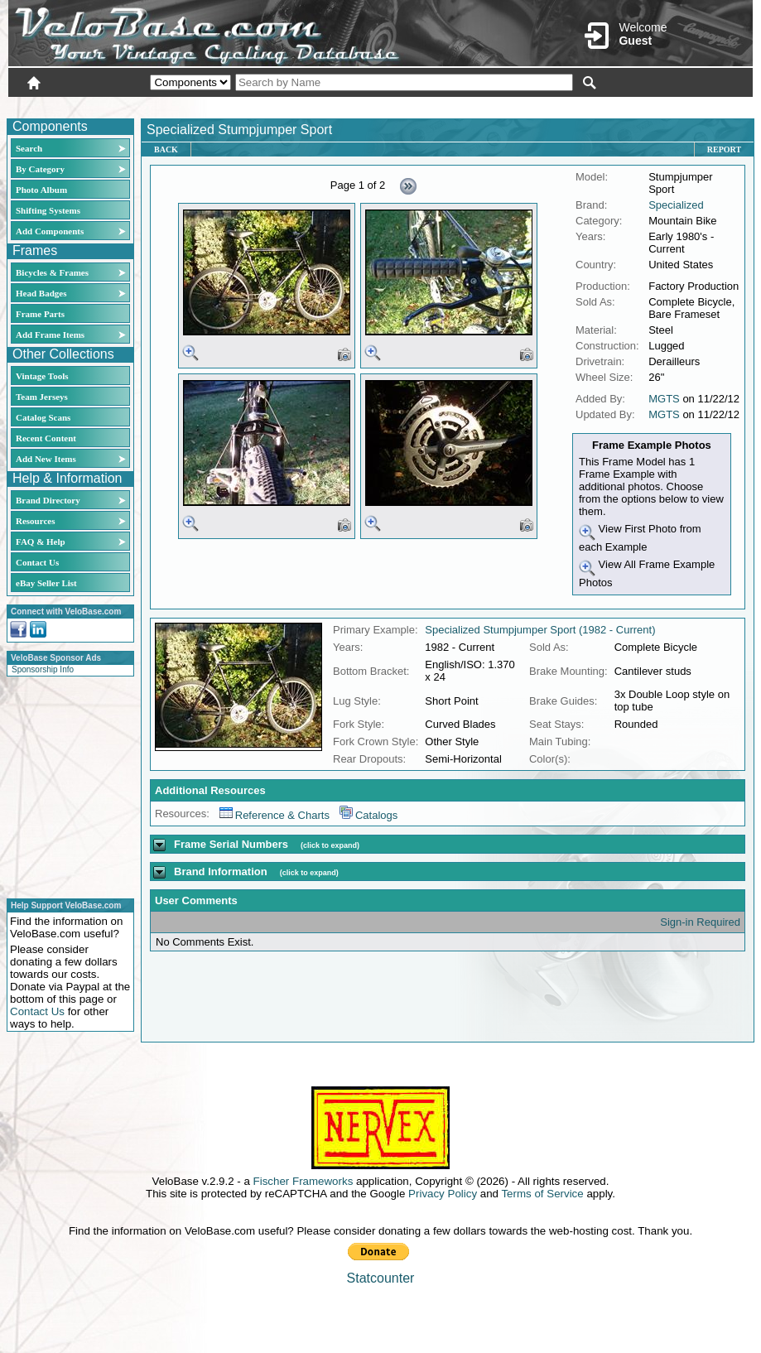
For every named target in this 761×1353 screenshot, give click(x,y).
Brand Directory (48, 500)
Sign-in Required (700, 922)
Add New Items (46, 459)
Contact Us (37, 562)
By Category (40, 169)
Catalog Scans (43, 417)
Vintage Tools (42, 376)
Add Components (50, 231)
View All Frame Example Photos (647, 573)
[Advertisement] (65, 785)
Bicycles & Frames (53, 272)
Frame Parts (40, 314)
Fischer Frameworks (303, 1181)
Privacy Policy (442, 1193)
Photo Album (41, 190)
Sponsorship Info (43, 669)
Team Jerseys (42, 397)
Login (605, 105)
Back (166, 149)
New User (659, 105)
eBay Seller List (46, 583)
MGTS (664, 398)
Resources (35, 521)
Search (29, 148)
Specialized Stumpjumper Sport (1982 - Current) (540, 630)
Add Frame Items (50, 334)
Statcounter (381, 1278)
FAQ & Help (40, 541)
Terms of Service (542, 1193)
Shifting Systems (48, 210)
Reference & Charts (274, 815)
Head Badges (41, 293)
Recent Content (46, 438)
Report (724, 149)
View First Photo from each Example (640, 537)
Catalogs (368, 815)
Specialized (676, 205)
